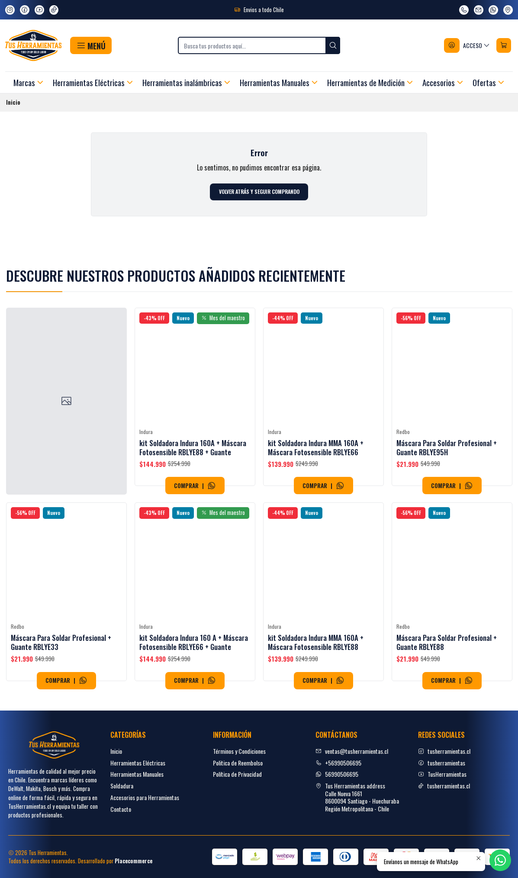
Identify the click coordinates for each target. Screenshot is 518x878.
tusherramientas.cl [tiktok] (444, 785)
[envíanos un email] (478, 9)
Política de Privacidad (237, 773)
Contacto (120, 809)
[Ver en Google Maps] (508, 9)
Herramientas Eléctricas (137, 762)
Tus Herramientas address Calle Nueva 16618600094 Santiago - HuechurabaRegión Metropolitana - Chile (357, 797)
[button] (90, 45)
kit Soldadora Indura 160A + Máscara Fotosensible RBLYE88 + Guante (192, 469)
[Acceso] (467, 45)
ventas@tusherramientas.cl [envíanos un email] (351, 751)
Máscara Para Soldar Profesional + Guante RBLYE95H (446, 489)
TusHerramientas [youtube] (442, 773)
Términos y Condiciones (239, 751)
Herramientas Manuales (137, 773)
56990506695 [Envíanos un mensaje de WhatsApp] (336, 773)
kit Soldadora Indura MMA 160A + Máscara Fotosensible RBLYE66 (316, 481)
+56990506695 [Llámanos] (338, 762)
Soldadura (121, 785)
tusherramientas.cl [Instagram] (444, 751)
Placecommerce (133, 861)
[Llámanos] (463, 9)
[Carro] (504, 45)
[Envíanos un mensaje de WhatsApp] (493, 9)
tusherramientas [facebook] (441, 762)
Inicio (116, 751)
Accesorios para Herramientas (144, 797)
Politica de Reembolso (238, 762)
